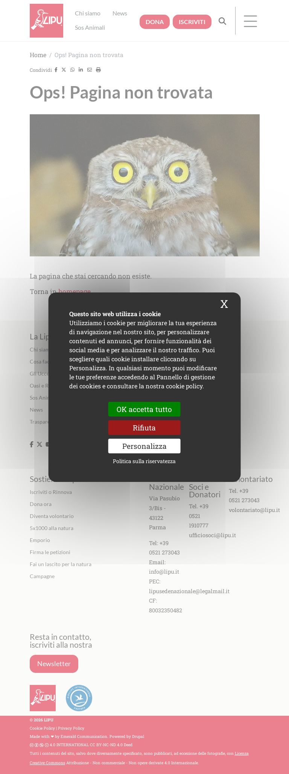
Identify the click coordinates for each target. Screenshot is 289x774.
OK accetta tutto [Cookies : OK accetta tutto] (144, 409)
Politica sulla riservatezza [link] (144, 461)
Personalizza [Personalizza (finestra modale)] (144, 446)
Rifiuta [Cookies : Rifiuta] (144, 427)
